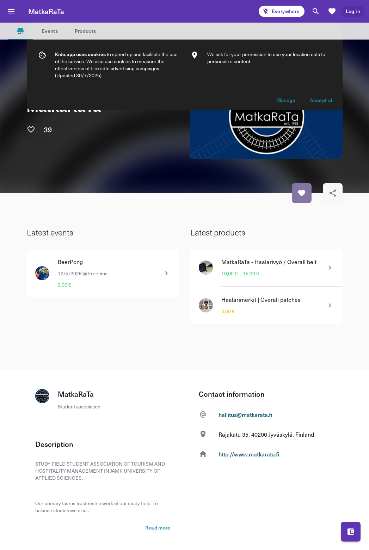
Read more (158, 527)
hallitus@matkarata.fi (245, 414)
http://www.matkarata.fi (249, 454)
